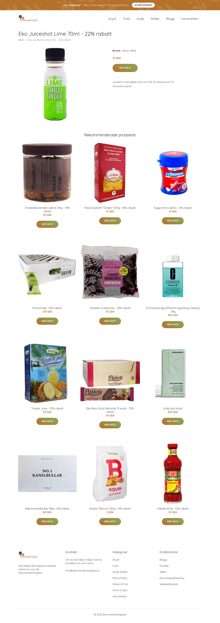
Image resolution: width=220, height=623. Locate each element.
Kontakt (164, 568)
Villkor (163, 574)
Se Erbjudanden (143, 5)
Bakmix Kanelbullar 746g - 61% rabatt (47, 511)
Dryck (112, 20)
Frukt (126, 20)
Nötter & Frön (120, 586)
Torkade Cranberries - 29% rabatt (110, 310)
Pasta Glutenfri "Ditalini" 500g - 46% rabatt (110, 210)
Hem (21, 42)
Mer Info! (125, 70)
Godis (140, 20)
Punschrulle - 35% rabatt (47, 310)
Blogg (170, 20)
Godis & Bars (120, 574)
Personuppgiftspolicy (172, 580)
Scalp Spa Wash (173, 411)
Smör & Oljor (120, 593)
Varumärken (189, 20)
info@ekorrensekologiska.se (82, 573)
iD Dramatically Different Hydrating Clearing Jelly (173, 312)
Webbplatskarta (169, 586)
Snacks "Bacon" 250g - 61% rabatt (110, 511)
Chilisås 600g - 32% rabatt (173, 511)
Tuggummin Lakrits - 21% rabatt (173, 210)
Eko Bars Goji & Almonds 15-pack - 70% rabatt (110, 413)
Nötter (155, 20)
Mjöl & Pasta (120, 580)
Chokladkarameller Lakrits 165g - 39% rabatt (47, 212)
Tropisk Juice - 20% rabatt (47, 411)
